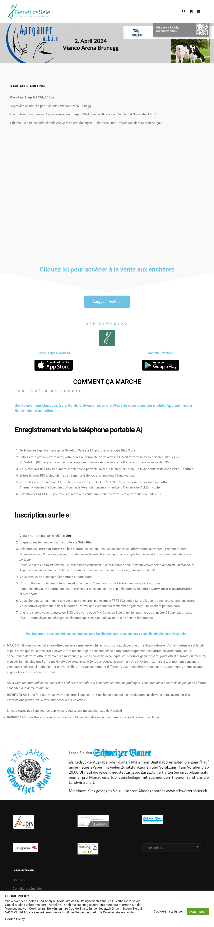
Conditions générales (27, 888)
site (68, 536)
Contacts (19, 880)
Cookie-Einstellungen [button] (168, 911)
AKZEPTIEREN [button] (197, 911)
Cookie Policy (15, 919)
